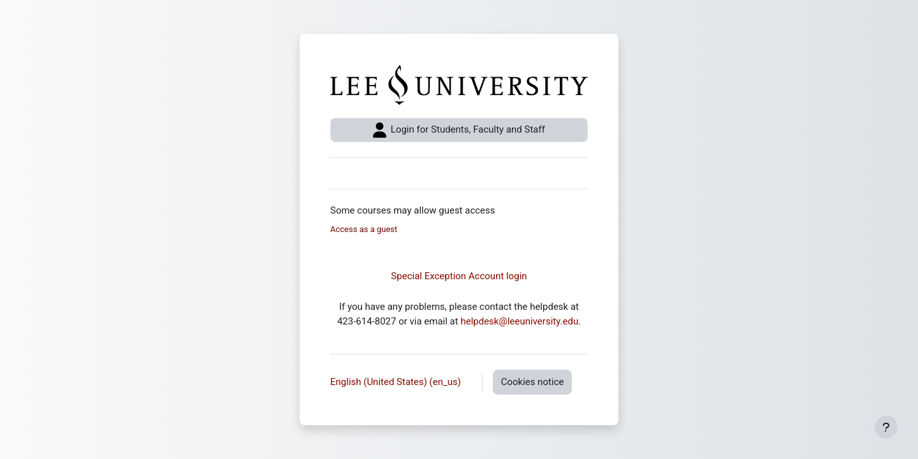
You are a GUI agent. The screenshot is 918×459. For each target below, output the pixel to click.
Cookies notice (532, 382)
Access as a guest (363, 229)
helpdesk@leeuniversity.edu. (520, 321)
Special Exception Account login (459, 276)
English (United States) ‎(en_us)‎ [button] (396, 382)
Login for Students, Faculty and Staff (459, 130)
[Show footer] (886, 427)
